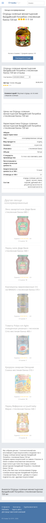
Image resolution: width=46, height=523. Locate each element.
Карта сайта (16, 509)
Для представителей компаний (13, 512)
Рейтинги (5, 509)
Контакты (16, 507)
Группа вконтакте (30, 507)
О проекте (6, 507)
